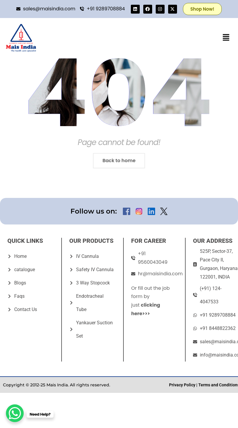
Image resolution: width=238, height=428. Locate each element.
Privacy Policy (182, 385)
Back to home (119, 160)
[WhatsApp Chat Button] (15, 413)
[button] (226, 37)
